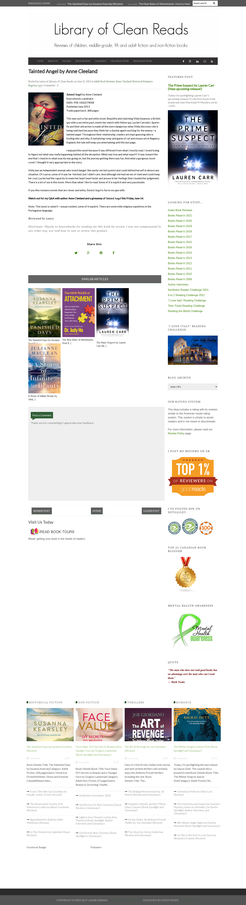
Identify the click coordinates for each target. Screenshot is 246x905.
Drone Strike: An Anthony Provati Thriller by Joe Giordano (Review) (145, 821)
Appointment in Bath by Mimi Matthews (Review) (45, 821)
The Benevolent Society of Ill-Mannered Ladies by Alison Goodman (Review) (48, 807)
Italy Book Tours (120, 61)
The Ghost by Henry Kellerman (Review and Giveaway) (144, 833)
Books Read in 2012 (180, 263)
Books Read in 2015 (180, 242)
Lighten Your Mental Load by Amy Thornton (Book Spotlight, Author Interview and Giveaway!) (96, 820)
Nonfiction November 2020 (95, 795)
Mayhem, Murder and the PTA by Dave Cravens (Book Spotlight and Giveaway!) (145, 807)
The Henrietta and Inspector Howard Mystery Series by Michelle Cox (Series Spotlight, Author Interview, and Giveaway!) (197, 808)
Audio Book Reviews (180, 210)
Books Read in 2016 (180, 247)
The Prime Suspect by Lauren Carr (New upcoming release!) (191, 87)
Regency (33, 85)
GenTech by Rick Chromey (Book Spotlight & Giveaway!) (96, 834)
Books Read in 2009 (180, 279)
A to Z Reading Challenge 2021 (186, 295)
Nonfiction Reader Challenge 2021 (188, 289)
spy (40, 85)
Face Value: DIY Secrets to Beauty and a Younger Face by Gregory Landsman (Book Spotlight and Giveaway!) (99, 750)
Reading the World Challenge (185, 311)
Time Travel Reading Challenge (186, 305)
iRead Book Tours (142, 61)
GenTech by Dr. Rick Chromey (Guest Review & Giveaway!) (98, 806)
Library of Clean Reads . (125, 900)
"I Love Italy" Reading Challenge (187, 300)
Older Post (151, 510)
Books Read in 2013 (180, 258)
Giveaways (100, 61)
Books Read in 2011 (180, 268)
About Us (53, 61)
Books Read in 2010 (180, 274)
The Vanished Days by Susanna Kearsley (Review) (95, 3)
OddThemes (187, 900)
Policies (66, 61)
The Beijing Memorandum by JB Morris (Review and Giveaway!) (144, 793)
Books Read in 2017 (180, 236)
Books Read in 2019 (180, 226)
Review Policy (176, 433)
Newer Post (41, 510)
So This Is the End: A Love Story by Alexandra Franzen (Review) (195, 836)
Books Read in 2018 (180, 231)
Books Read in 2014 (180, 252)
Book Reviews (83, 61)
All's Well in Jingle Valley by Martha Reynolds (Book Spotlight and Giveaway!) (197, 824)
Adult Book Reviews (105, 81)
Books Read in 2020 (180, 220)
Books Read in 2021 (180, 215)
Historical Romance (142, 81)
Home (40, 61)
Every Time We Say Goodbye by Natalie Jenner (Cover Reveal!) (47, 793)
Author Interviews (178, 284)
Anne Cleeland (124, 81)
